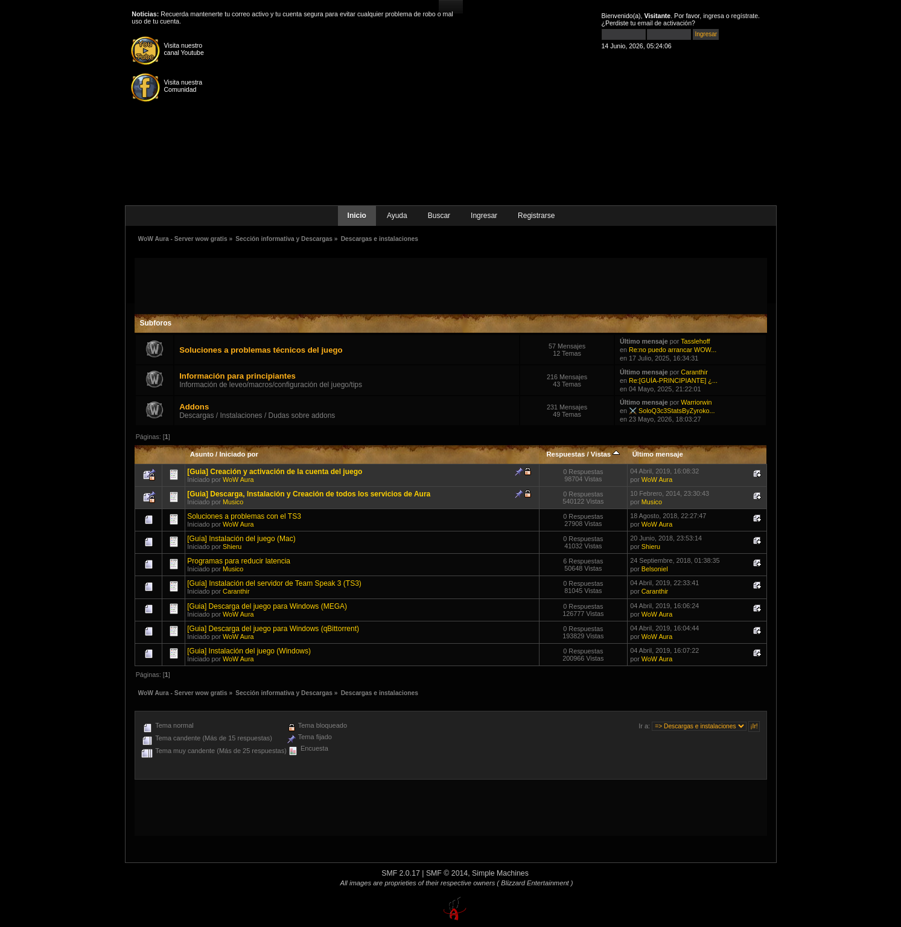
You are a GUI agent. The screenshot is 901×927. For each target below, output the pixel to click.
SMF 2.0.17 (400, 873)
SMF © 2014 (447, 873)
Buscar (439, 215)
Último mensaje (657, 454)
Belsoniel (655, 569)
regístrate (745, 15)
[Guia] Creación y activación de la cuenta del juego (274, 471)
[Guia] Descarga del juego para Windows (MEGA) (267, 606)
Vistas (605, 454)
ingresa (713, 15)
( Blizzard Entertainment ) (535, 883)
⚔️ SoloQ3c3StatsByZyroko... (672, 410)
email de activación (664, 23)
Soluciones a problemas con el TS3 (244, 516)
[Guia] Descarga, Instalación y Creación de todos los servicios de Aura (308, 494)
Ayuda (397, 215)
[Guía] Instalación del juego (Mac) (241, 538)
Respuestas (565, 454)
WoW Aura (238, 479)
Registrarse (536, 215)
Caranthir (694, 372)
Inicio (357, 215)
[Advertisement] (450, 285)
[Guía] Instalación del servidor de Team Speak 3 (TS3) (274, 583)
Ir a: (644, 726)
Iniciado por (238, 454)
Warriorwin (696, 402)
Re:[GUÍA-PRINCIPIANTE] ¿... (673, 380)
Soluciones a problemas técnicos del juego (260, 349)
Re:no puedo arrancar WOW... (672, 349)
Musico (233, 501)
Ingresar (484, 215)
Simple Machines (500, 873)
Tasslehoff (695, 341)
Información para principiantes (237, 375)
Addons (194, 406)
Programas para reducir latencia (238, 561)
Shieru (232, 546)
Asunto (202, 454)
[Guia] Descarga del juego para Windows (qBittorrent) (273, 628)
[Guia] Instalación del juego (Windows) (249, 651)
